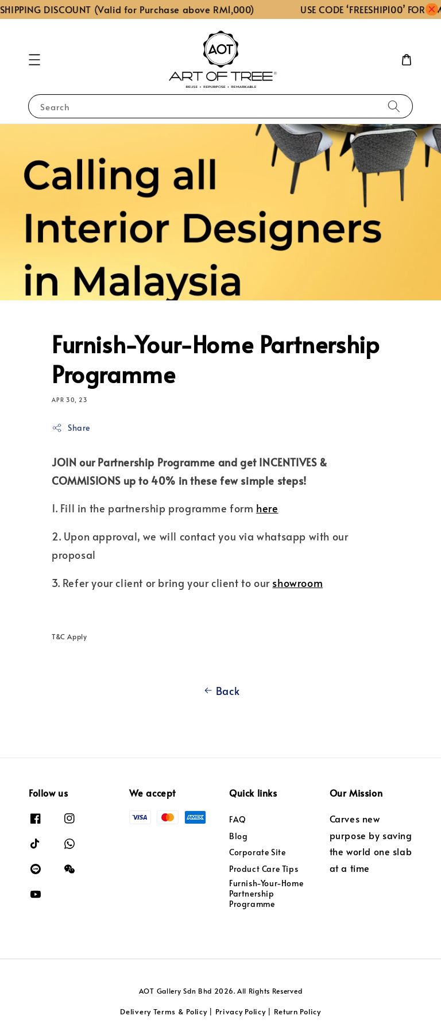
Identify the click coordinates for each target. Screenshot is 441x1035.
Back (220, 691)
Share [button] (71, 427)
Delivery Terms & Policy (163, 1011)
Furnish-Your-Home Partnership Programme (266, 893)
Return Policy (297, 1011)
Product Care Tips (263, 868)
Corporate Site (257, 852)
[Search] (394, 106)
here (267, 508)
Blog (238, 836)
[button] (34, 59)
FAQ (237, 819)
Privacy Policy (240, 1011)
